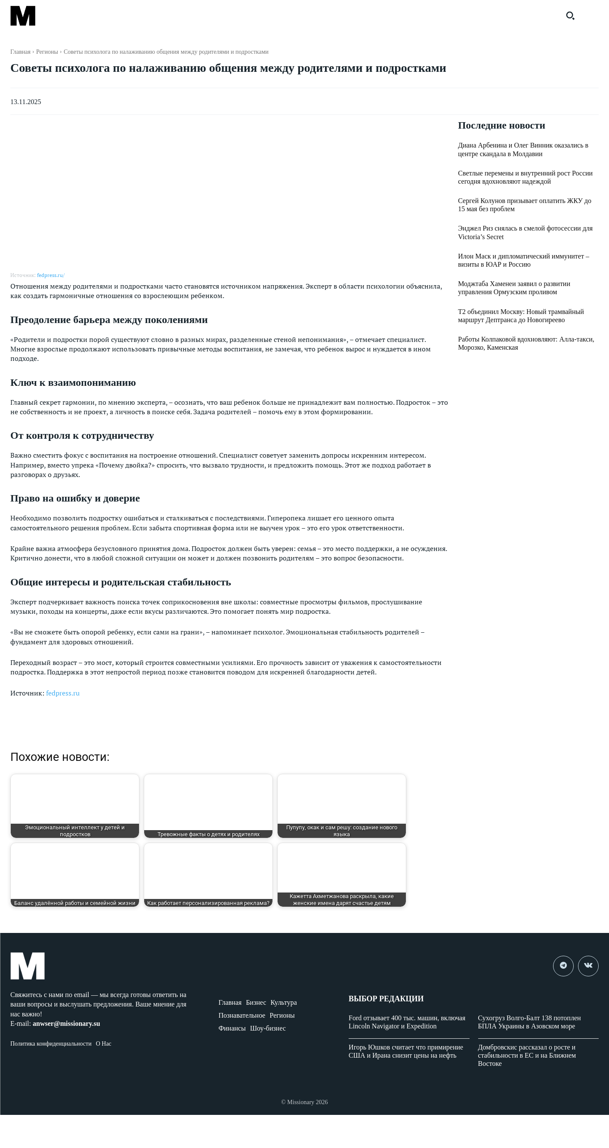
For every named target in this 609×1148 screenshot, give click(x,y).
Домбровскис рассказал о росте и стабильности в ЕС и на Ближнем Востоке (527, 1055)
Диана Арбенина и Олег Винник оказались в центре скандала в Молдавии (523, 149)
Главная (20, 52)
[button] (570, 15)
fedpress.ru (63, 693)
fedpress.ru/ (51, 275)
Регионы (47, 52)
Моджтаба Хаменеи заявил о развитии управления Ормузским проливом (514, 288)
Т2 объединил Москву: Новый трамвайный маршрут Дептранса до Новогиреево (521, 315)
